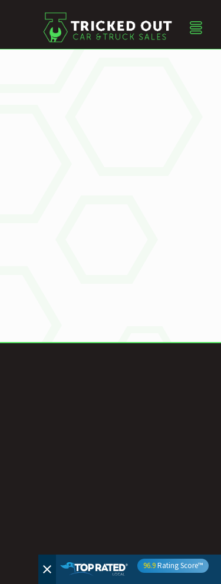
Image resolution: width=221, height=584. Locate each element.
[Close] (47, 569)
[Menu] (196, 27)
